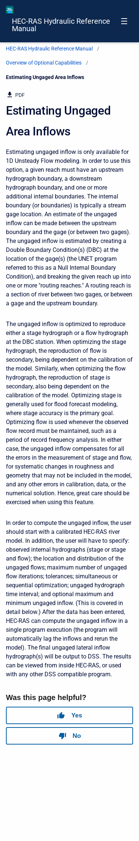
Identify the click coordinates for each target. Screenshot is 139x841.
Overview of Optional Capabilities (44, 63)
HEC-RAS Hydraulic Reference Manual (61, 25)
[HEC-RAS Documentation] (9, 9)
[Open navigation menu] (124, 21)
